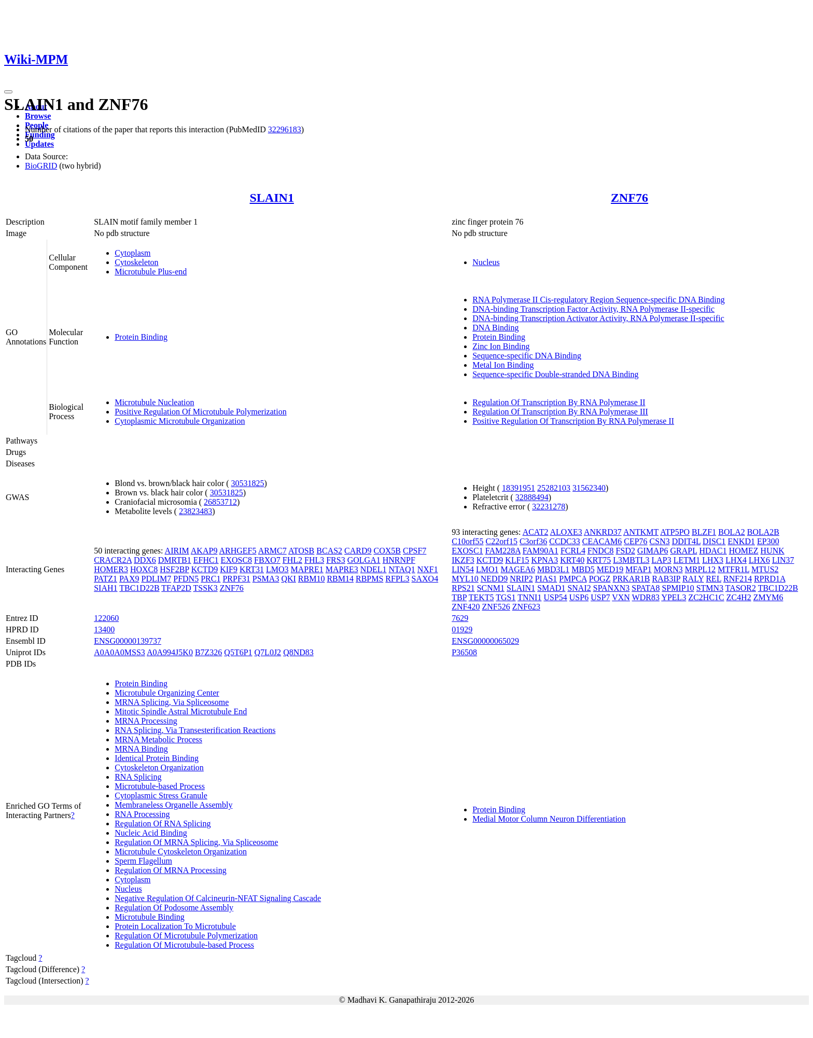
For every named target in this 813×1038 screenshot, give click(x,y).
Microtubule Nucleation (154, 402)
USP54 (555, 597)
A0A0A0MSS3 (119, 652)
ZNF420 (466, 606)
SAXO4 (425, 578)
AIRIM (177, 550)
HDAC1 (712, 550)
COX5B (387, 550)
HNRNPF (399, 560)
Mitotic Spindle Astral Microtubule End (181, 711)
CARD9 (357, 550)
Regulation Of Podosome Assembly (174, 907)
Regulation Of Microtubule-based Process (184, 944)
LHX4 (736, 560)
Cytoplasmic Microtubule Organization (180, 421)
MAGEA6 (517, 569)
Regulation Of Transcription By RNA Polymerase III (560, 411)
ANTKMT (640, 532)
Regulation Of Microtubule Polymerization (186, 935)
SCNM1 (490, 588)
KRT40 (572, 560)
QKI (288, 578)
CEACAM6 (602, 541)
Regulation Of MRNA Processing (171, 870)
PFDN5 (186, 578)
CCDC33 (564, 541)
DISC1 (714, 541)
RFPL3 (397, 578)
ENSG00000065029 (485, 640)
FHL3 (314, 560)
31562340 (589, 487)
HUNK (772, 550)
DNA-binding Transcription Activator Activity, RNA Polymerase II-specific (598, 318)
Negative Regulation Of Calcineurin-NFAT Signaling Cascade (218, 898)
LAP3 (661, 560)
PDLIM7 (156, 578)
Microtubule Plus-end (151, 271)
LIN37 (783, 560)
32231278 (548, 506)
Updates (39, 144)
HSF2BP (174, 569)
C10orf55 (467, 541)
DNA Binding (495, 327)
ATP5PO (675, 532)
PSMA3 (266, 578)
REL (713, 578)
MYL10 (465, 578)
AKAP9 (204, 550)
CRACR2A (113, 560)
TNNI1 (529, 597)
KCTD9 (204, 569)
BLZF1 (704, 532)
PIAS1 (546, 578)
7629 (460, 618)
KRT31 (252, 569)
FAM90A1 (540, 550)
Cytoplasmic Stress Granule (161, 795)
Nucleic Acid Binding (151, 832)
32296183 (284, 129)
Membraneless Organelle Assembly (173, 804)
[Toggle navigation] (8, 91)
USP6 (578, 597)
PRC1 (210, 578)
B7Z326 (208, 652)
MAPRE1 (307, 569)
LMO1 (487, 569)
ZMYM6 (768, 597)
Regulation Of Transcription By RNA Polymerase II (558, 402)
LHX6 (759, 560)
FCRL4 (572, 550)
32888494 (532, 497)
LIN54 (463, 569)
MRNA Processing (146, 720)
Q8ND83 (298, 652)
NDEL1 (373, 569)
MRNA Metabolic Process (158, 739)
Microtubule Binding (150, 916)
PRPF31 (236, 578)
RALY (693, 578)
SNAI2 (579, 588)
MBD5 (582, 569)
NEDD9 (494, 578)
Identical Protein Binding (157, 758)
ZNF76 (629, 197)
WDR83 (646, 597)
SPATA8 (646, 588)
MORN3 (668, 569)
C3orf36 (533, 541)
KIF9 (228, 569)
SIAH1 (105, 588)
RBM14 (340, 578)
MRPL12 (700, 569)
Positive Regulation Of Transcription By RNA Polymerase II (573, 421)
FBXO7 (267, 560)
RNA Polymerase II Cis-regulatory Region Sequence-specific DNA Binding (598, 299)
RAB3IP (666, 578)
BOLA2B (763, 532)
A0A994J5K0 (170, 652)
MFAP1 (638, 569)
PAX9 (129, 578)
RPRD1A (769, 578)
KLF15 (517, 560)
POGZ (600, 578)
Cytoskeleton (136, 262)
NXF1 (427, 569)
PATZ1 (105, 578)
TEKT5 (481, 597)
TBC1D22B (139, 588)
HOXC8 (144, 569)
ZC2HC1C (706, 597)
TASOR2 (740, 588)
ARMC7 (272, 550)
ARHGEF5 (238, 550)
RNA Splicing (138, 776)
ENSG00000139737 (127, 640)
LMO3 (277, 569)
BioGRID (41, 165)
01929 (462, 629)
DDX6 (145, 560)
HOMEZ (744, 550)
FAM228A (503, 550)
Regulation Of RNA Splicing (163, 823)
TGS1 (505, 597)
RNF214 (737, 578)
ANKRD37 (603, 532)
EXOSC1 (467, 550)
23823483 (195, 511)
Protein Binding (141, 337)
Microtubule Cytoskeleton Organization (181, 851)
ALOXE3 (566, 532)
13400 (104, 629)
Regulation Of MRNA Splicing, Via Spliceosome (196, 842)
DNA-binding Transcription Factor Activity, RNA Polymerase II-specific (593, 309)
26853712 (220, 501)
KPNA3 (544, 560)
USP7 (600, 597)
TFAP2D (176, 588)
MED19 (610, 569)
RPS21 (463, 588)
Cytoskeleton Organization (159, 767)
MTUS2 (764, 569)
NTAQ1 (401, 569)
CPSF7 (414, 550)
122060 (106, 618)
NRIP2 (521, 578)
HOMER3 (111, 569)
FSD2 (625, 550)
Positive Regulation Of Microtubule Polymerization (201, 411)
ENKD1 (741, 541)
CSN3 (660, 541)
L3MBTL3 (631, 560)
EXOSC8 (236, 560)
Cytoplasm (132, 252)
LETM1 (687, 560)
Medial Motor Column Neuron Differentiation (549, 818)
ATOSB (301, 550)
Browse (38, 116)
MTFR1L (733, 569)
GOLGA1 (364, 560)
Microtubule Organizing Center (167, 692)
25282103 (553, 487)
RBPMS (369, 578)
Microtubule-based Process (160, 786)
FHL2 (292, 560)
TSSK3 (205, 588)
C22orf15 (501, 541)
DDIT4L (686, 541)
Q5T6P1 (238, 652)
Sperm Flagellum (143, 860)
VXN (621, 597)
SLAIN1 (272, 197)
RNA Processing (142, 814)
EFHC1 (206, 560)
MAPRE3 (342, 569)
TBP (459, 597)
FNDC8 (600, 550)
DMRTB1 (174, 560)
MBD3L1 (553, 569)
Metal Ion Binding (503, 365)
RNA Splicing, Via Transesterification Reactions (195, 730)
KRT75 (598, 560)
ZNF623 (526, 606)
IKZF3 (463, 560)
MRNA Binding (141, 748)
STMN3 (709, 588)
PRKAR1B (631, 578)
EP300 (768, 541)
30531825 (247, 483)
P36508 (464, 652)
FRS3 (335, 560)
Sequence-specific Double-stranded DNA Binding (555, 374)
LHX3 (712, 560)
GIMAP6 (652, 550)
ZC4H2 (738, 597)
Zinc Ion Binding (500, 346)
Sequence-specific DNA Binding (526, 355)
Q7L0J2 (268, 652)
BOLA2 (731, 532)
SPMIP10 (678, 588)
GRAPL (683, 550)
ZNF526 (496, 606)
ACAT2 (536, 532)
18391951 (518, 487)
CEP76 (635, 541)
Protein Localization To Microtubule (175, 926)
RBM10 (311, 578)
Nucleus (485, 262)
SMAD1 (551, 588)
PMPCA (572, 578)
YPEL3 (673, 597)
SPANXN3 (611, 588)
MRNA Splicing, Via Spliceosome (172, 702)
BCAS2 (329, 550)
